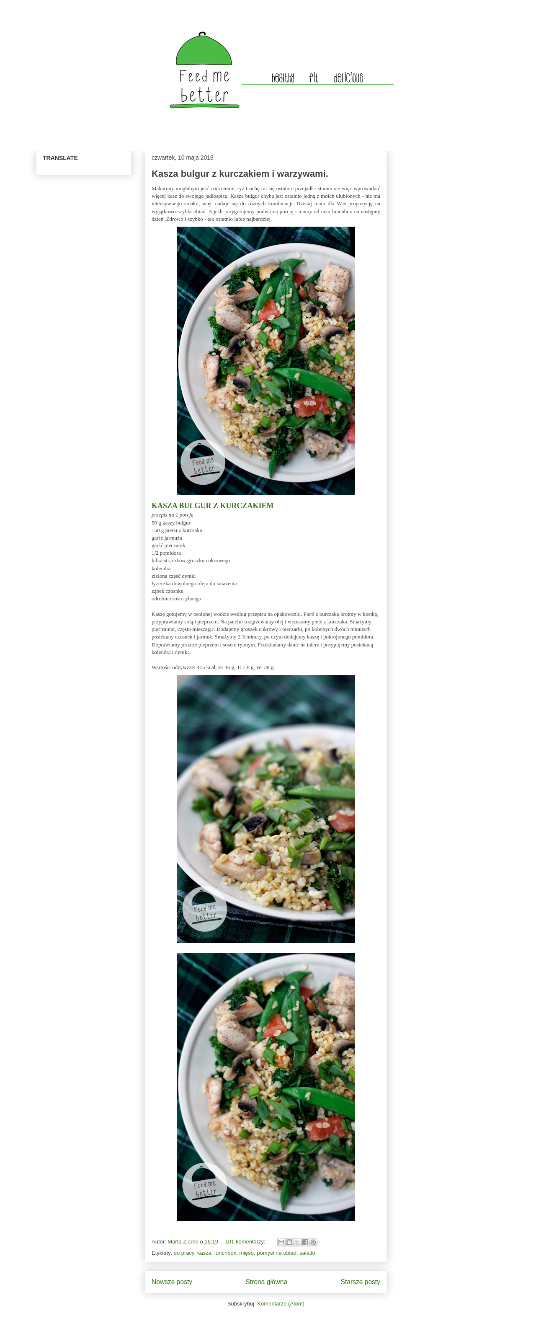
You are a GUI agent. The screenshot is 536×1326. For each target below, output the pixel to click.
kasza (204, 1253)
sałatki (307, 1253)
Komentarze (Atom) (280, 1303)
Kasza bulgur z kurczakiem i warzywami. (240, 173)
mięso (246, 1253)
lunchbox (225, 1253)
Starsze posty (360, 1281)
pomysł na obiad (276, 1253)
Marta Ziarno (184, 1241)
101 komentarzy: (246, 1241)
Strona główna (266, 1281)
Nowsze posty (172, 1281)
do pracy (184, 1253)
